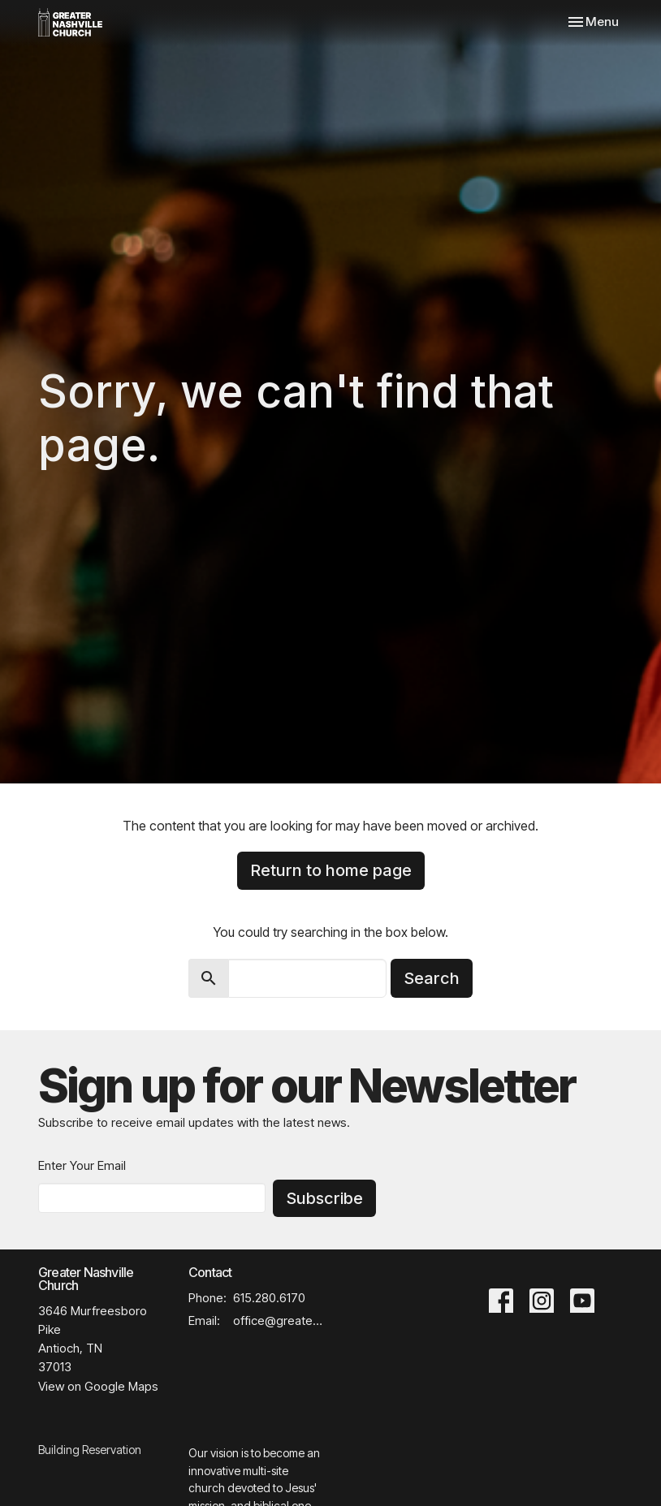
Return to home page (331, 870)
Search (432, 978)
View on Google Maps (98, 1386)
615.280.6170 (269, 1297)
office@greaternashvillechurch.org (277, 1320)
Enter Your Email (82, 1165)
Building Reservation (89, 1449)
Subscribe (324, 1198)
